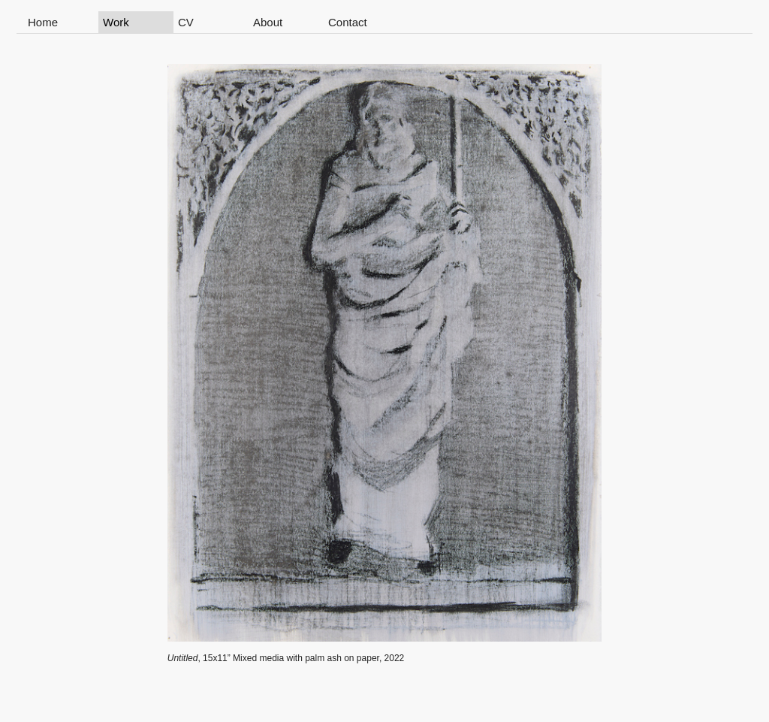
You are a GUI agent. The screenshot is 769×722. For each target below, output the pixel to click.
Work (116, 22)
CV (186, 22)
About (267, 22)
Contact (347, 22)
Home (43, 22)
